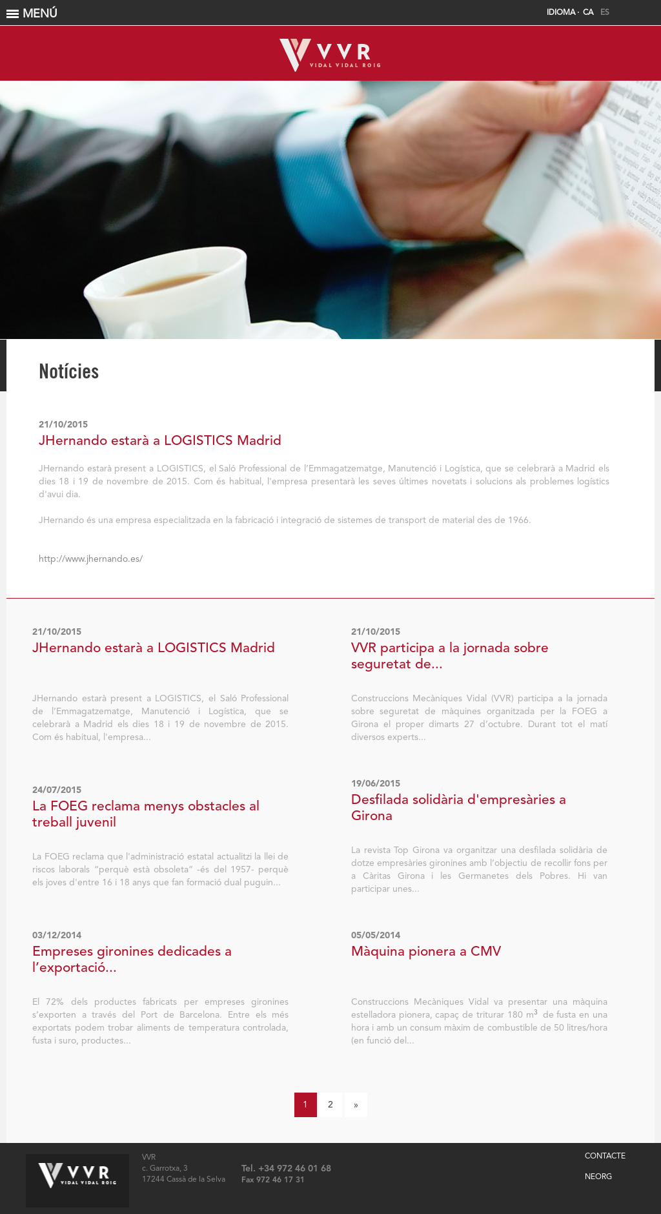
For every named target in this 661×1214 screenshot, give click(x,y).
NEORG (598, 1177)
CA (588, 13)
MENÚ (332, 14)
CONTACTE (605, 1156)
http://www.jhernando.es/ (91, 559)
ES (604, 13)
